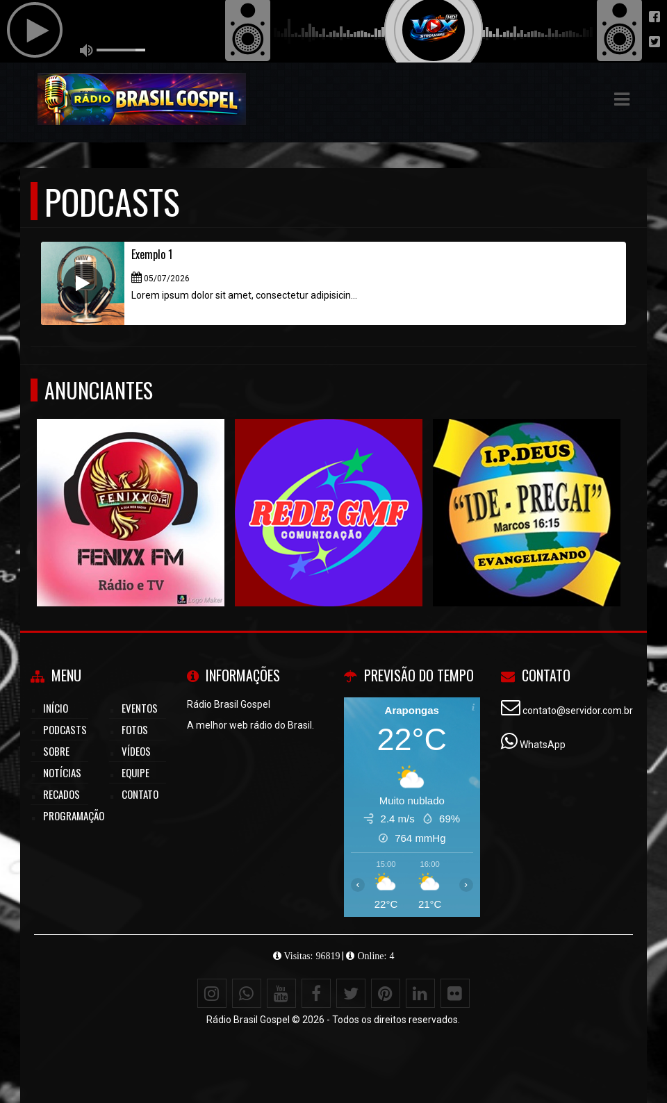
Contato (140, 794)
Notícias (62, 772)
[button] (621, 99)
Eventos (140, 707)
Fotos (135, 729)
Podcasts (65, 729)
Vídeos (136, 750)
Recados (61, 794)
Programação (73, 815)
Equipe (135, 772)
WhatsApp (543, 744)
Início (55, 707)
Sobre (56, 750)
